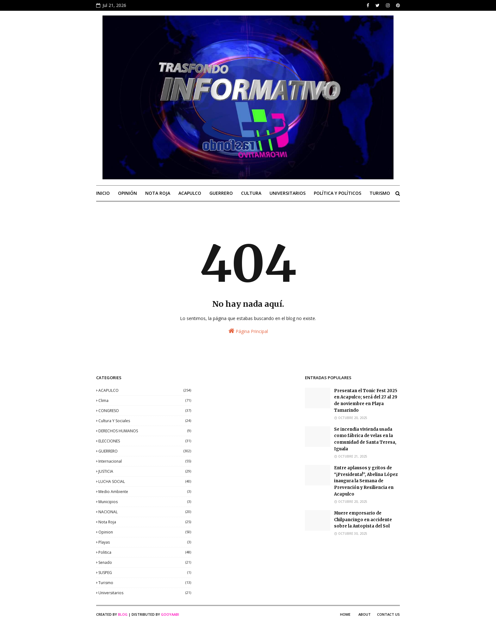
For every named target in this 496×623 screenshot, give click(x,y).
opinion (144, 532)
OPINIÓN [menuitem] (127, 193)
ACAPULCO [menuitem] (189, 193)
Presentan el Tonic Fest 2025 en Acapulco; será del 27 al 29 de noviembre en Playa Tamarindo (365, 400)
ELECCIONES (144, 441)
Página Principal (248, 331)
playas (144, 542)
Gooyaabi (170, 614)
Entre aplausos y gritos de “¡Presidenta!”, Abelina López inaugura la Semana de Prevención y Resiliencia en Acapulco (366, 481)
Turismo (144, 582)
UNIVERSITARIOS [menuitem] (288, 193)
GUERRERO (144, 451)
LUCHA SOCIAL (144, 481)
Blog (122, 614)
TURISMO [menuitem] (379, 193)
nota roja (144, 522)
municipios (144, 501)
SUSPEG (144, 572)
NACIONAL (144, 512)
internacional (144, 461)
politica (144, 552)
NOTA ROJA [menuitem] (157, 193)
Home (345, 614)
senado (144, 562)
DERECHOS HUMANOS (144, 431)
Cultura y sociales (144, 420)
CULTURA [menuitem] (251, 193)
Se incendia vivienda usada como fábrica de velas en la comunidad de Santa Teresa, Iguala (365, 439)
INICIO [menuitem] (103, 193)
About (364, 614)
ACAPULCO (144, 390)
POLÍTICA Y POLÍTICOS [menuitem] (337, 193)
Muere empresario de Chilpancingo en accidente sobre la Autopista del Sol (363, 519)
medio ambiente (144, 491)
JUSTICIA (144, 471)
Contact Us (388, 614)
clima (144, 400)
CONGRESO (144, 410)
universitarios (144, 592)
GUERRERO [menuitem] (221, 193)
